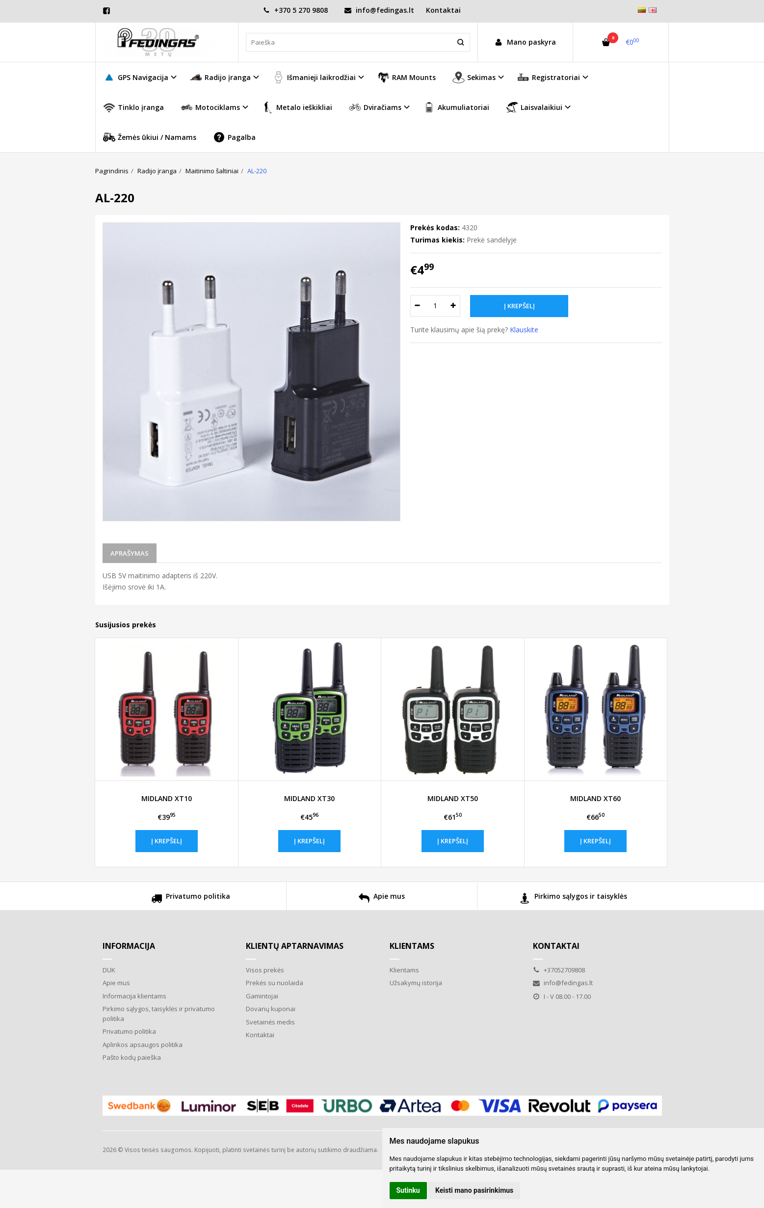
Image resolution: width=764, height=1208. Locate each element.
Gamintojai (262, 996)
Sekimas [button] (474, 77)
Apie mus (382, 899)
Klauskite (524, 329)
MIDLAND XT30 (309, 798)
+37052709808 (559, 970)
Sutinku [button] (408, 1190)
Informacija (129, 945)
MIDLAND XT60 (595, 798)
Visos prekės (265, 970)
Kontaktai (443, 10)
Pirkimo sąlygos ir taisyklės (573, 899)
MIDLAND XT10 (166, 798)
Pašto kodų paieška (132, 1057)
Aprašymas (129, 553)
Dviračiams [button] (375, 107)
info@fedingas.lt (379, 10)
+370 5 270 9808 (295, 10)
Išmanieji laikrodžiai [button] (314, 77)
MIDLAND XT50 (452, 798)
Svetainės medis (270, 1022)
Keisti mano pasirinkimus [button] (474, 1190)
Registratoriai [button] (548, 77)
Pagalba (234, 137)
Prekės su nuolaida (274, 982)
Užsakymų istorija (416, 982)
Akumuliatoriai (456, 107)
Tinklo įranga (133, 107)
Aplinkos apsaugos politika (143, 1044)
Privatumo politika (190, 899)
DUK (109, 970)
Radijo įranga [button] (220, 77)
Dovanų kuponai (270, 1008)
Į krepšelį (166, 840)
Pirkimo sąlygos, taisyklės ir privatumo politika (159, 1013)
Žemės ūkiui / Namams (149, 137)
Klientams (412, 945)
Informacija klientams (134, 996)
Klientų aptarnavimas (294, 945)
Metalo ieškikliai (297, 107)
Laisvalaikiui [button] (534, 107)
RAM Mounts (406, 77)
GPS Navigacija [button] (135, 77)
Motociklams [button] (210, 107)
